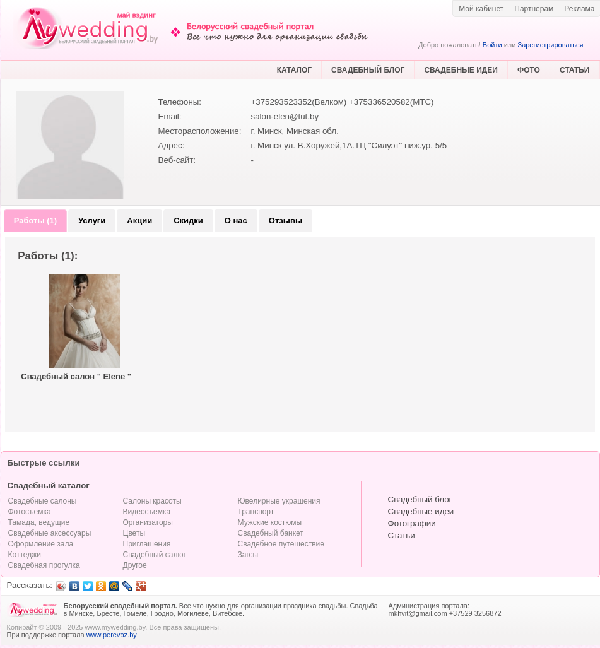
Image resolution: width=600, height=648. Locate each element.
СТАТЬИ (575, 70)
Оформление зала (41, 543)
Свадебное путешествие (281, 543)
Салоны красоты (152, 501)
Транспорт (256, 511)
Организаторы (148, 522)
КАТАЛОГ (294, 70)
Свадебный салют (155, 554)
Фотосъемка (29, 511)
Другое (135, 565)
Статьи (401, 535)
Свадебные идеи (421, 511)
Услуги (91, 220)
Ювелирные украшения (279, 501)
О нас (236, 220)
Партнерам (533, 8)
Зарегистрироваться (550, 45)
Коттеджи (24, 554)
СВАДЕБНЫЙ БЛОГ (367, 70)
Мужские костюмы (270, 522)
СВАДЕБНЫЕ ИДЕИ (461, 70)
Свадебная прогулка (44, 565)
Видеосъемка (147, 511)
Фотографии (412, 523)
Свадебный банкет (270, 533)
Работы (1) (35, 220)
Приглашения (147, 543)
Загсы (248, 554)
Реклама (579, 8)
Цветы (134, 533)
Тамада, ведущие (39, 522)
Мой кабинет (481, 8)
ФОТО (528, 70)
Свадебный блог (420, 499)
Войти (492, 45)
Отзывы (285, 220)
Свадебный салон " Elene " (76, 376)
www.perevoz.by (111, 635)
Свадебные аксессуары (49, 533)
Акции (139, 220)
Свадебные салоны (42, 501)
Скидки (188, 220)
